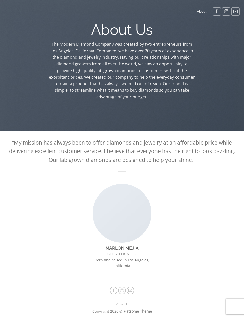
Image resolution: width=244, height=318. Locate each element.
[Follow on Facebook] (217, 11)
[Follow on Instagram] (226, 11)
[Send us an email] (235, 11)
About (201, 11)
